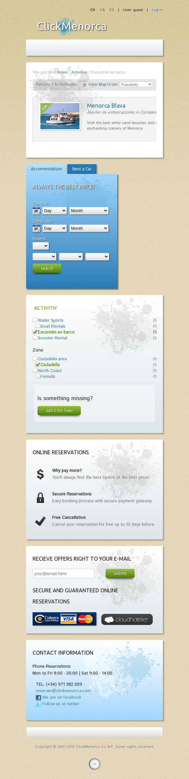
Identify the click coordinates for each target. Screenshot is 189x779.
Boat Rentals (52, 326)
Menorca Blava (106, 105)
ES (111, 10)
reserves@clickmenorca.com (63, 691)
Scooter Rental (52, 338)
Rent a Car (82, 169)
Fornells (47, 377)
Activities (79, 72)
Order (112, 85)
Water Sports (51, 321)
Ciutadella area (52, 359)
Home (62, 72)
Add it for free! (59, 410)
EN (93, 10)
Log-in (157, 10)
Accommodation (46, 169)
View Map (97, 85)
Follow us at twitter (61, 704)
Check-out (42, 221)
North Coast (50, 371)
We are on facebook (61, 697)
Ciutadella (50, 365)
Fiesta (71, 26)
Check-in (41, 203)
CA (103, 10)
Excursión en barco (56, 332)
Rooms (39, 238)
